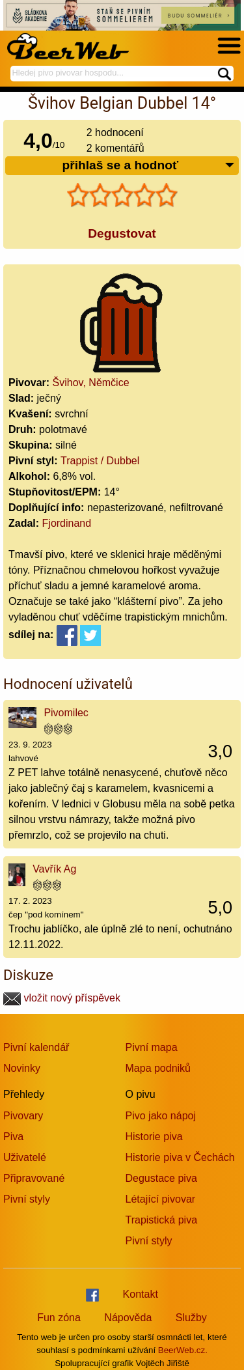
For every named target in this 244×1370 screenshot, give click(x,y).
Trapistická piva (162, 1219)
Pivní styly (26, 1199)
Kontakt (140, 1294)
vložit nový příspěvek (61, 997)
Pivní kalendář (36, 1047)
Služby (191, 1317)
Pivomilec (66, 712)
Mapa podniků (158, 1068)
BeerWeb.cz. (183, 1350)
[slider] (122, 195)
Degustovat (122, 233)
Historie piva (154, 1136)
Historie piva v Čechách (180, 1157)
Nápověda (128, 1317)
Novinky (21, 1068)
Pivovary (23, 1115)
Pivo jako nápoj (161, 1115)
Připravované (33, 1178)
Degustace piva (161, 1178)
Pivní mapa (152, 1047)
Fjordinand (67, 523)
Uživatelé (24, 1157)
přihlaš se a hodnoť (149, 165)
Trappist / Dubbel (100, 460)
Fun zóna (59, 1317)
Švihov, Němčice (91, 382)
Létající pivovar (161, 1199)
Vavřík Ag (54, 868)
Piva (13, 1136)
